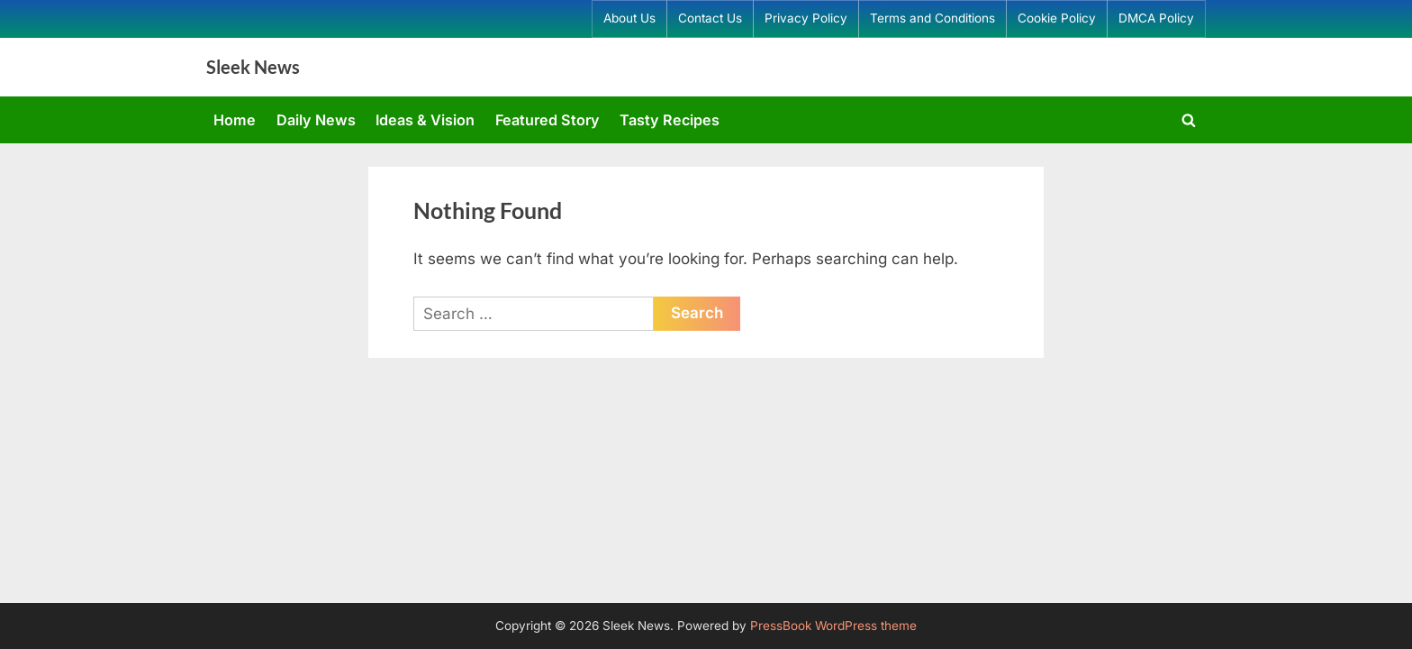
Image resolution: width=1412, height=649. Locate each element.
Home (234, 120)
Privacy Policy (806, 18)
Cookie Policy (1057, 18)
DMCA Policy (1156, 18)
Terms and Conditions (932, 18)
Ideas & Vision (425, 120)
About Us (629, 18)
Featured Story (547, 120)
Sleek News (253, 67)
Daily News (316, 120)
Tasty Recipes (670, 120)
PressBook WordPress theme (833, 625)
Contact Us (710, 18)
